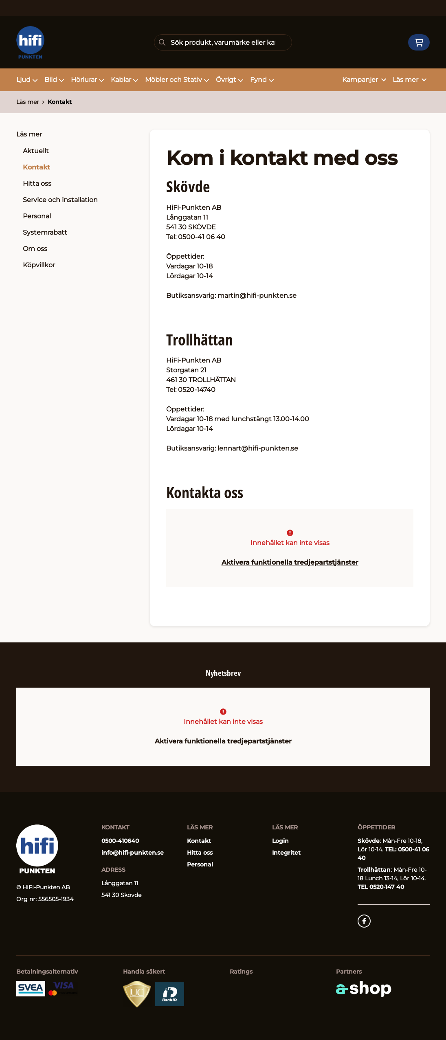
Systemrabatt (45, 232)
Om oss (35, 249)
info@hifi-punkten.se (132, 852)
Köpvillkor (39, 265)
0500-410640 (120, 840)
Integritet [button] (286, 852)
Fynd (262, 80)
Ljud (27, 80)
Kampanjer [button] (364, 80)
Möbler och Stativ (177, 80)
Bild (54, 80)
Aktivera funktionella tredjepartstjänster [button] (290, 562)
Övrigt (230, 80)
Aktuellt (36, 151)
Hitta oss (37, 183)
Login (280, 840)
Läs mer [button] (409, 80)
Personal (37, 216)
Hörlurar (87, 80)
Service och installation (60, 200)
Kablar (124, 80)
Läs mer (29, 134)
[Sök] (223, 42)
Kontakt (60, 102)
